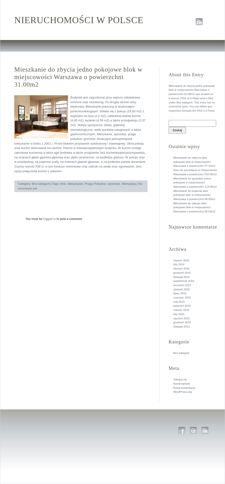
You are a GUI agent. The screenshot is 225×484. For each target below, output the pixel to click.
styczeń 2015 (181, 318)
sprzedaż (114, 184)
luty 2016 (179, 264)
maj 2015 (179, 301)
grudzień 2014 (182, 322)
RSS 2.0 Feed (205, 110)
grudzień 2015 (182, 272)
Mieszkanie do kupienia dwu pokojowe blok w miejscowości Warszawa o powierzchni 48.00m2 (194, 195)
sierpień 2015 (181, 289)
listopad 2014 (181, 326)
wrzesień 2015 (182, 285)
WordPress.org (182, 391)
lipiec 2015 (179, 293)
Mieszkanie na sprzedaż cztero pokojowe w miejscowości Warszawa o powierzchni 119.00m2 (195, 182)
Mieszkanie (75, 184)
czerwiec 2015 (182, 297)
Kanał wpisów (181, 383)
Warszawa (129, 184)
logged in (49, 219)
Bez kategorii (184, 102)
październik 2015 (183, 281)
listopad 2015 (181, 277)
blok (63, 184)
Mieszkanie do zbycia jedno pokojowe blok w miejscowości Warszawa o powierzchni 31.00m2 (192, 90)
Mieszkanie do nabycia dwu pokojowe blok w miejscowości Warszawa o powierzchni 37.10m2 (194, 161)
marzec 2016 (181, 260)
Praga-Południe (95, 184)
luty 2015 (179, 314)
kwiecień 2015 (182, 305)
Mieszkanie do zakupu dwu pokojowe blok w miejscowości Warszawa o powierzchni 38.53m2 (194, 207)
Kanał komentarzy (184, 387)
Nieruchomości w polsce (78, 20)
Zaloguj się (180, 379)
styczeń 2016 (181, 268)
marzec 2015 (181, 310)
